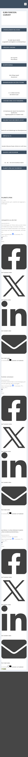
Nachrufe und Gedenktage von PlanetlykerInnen (14, 130)
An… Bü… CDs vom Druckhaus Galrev (14, 162)
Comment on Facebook (15, 360)
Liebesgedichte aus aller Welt (9, 220)
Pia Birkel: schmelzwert (7, 377)
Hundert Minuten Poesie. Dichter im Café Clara (14, 146)
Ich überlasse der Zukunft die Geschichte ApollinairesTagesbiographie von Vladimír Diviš (14, 112)
